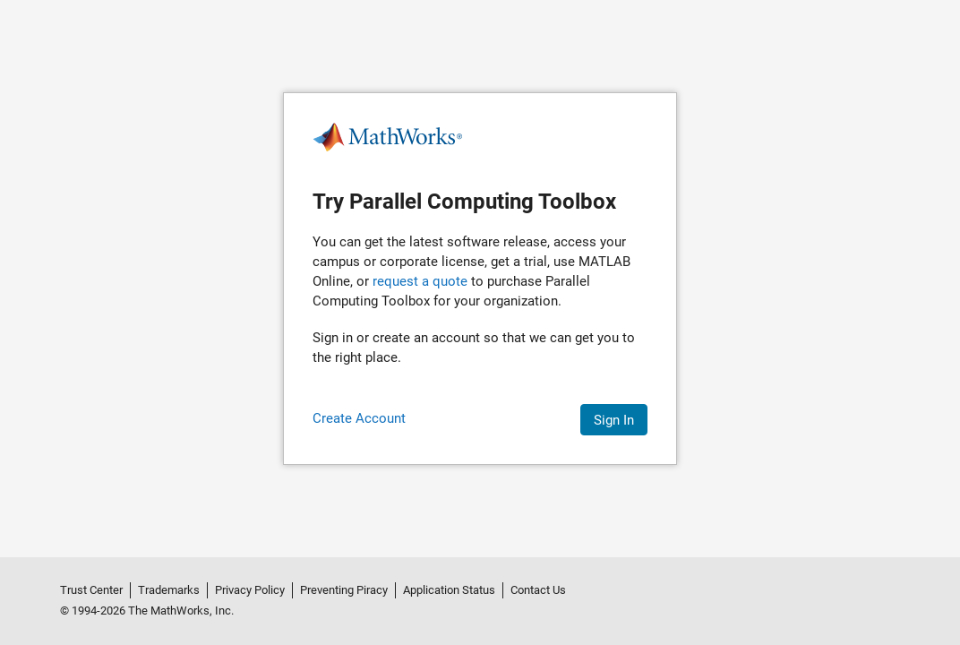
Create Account (359, 418)
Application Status (449, 590)
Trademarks (169, 590)
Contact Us (538, 590)
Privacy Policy (250, 590)
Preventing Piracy (344, 590)
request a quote (420, 281)
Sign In (614, 420)
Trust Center (91, 590)
